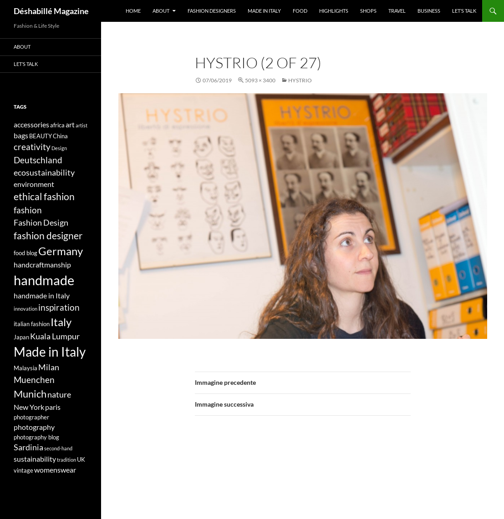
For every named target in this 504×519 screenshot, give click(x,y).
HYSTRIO (300, 80)
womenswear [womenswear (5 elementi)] (55, 469)
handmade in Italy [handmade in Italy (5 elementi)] (42, 295)
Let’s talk (464, 11)
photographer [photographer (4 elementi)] (31, 417)
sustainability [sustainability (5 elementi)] (35, 458)
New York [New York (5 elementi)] (29, 407)
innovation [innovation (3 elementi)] (25, 309)
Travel (397, 11)
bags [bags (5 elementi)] (21, 135)
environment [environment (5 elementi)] (34, 184)
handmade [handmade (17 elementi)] (44, 280)
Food (300, 11)
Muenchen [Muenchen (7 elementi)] (34, 379)
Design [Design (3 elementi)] (59, 148)
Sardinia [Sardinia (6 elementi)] (28, 447)
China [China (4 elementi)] (60, 136)
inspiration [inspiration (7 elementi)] (59, 307)
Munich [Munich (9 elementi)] (30, 394)
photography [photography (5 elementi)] (34, 427)
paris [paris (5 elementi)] (53, 407)
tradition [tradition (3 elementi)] (66, 460)
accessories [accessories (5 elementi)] (31, 124)
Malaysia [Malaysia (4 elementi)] (25, 368)
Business (428, 11)
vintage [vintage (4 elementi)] (23, 470)
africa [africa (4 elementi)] (57, 125)
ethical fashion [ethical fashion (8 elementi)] (44, 196)
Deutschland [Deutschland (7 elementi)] (38, 160)
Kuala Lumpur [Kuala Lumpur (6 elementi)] (55, 336)
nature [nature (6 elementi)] (59, 394)
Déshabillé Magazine (51, 11)
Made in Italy (264, 11)
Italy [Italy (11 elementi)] (61, 321)
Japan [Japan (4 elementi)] (21, 337)
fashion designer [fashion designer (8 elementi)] (48, 235)
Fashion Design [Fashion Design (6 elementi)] (41, 222)
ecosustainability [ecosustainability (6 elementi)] (44, 172)
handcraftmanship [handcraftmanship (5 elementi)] (42, 264)
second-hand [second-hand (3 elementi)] (58, 448)
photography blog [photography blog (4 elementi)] (36, 437)
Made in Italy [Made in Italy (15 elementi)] (50, 351)
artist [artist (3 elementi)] (81, 125)
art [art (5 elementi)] (70, 124)
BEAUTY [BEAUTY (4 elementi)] (40, 136)
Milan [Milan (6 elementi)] (48, 367)
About (161, 11)
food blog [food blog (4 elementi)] (25, 253)
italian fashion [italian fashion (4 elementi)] (32, 324)
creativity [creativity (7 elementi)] (32, 146)
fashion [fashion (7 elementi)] (28, 210)
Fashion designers (212, 11)
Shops (368, 11)
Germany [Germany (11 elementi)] (60, 250)
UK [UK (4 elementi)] (81, 459)
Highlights (333, 11)
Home (133, 11)
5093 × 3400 (260, 80)
